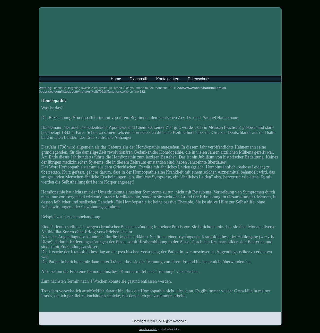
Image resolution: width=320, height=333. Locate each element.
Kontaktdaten (167, 79)
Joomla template (148, 329)
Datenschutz (198, 79)
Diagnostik (139, 79)
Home (116, 79)
